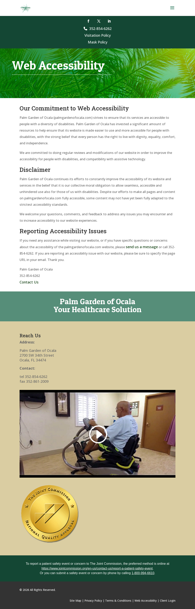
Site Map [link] (75, 600)
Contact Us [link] (29, 282)
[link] (25, 8)
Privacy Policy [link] (93, 600)
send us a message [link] (142, 246)
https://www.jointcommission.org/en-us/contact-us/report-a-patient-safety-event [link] (97, 568)
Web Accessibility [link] (146, 600)
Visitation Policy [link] (97, 35)
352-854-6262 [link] (98, 28)
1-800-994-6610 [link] (143, 573)
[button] (172, 10)
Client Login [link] (167, 600)
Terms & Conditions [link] (118, 600)
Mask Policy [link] (97, 42)
